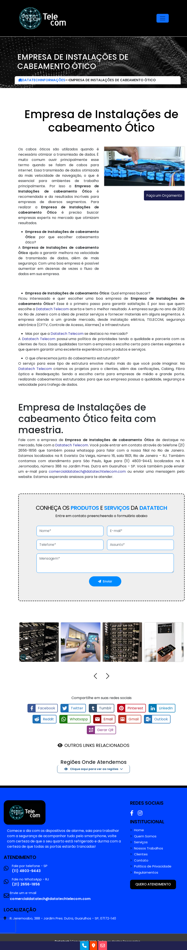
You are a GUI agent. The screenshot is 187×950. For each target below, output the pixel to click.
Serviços (141, 842)
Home (139, 830)
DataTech (29, 80)
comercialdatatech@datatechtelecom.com (87, 471)
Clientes (141, 854)
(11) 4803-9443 (26, 870)
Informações (52, 80)
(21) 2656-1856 (26, 883)
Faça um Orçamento (164, 195)
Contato (141, 860)
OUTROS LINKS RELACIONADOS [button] (96, 745)
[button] (95, 676)
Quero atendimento (153, 884)
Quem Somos (145, 836)
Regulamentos (146, 872)
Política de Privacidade (152, 866)
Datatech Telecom (52, 309)
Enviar (105, 581)
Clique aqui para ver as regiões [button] (91, 768)
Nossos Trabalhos (148, 848)
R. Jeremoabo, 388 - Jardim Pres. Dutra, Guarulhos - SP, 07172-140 (63, 918)
